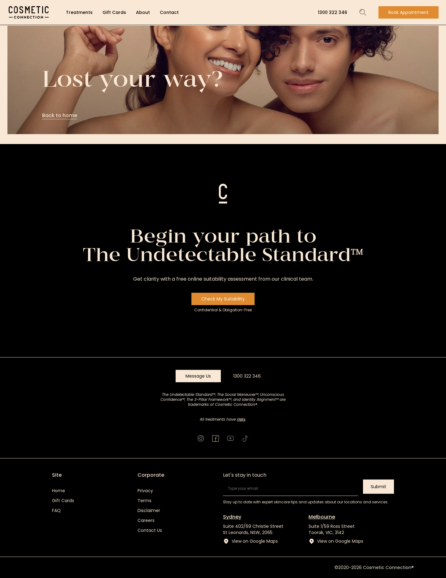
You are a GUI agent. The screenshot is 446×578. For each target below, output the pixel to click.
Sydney (232, 516)
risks (241, 419)
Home (58, 491)
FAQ (56, 510)
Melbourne (321, 516)
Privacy (145, 491)
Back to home (59, 115)
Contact (169, 12)
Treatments (79, 12)
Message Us (198, 376)
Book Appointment (408, 12)
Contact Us (150, 530)
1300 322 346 (332, 12)
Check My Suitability (223, 299)
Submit (378, 487)
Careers (146, 520)
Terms (144, 500)
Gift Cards (114, 12)
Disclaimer (149, 510)
